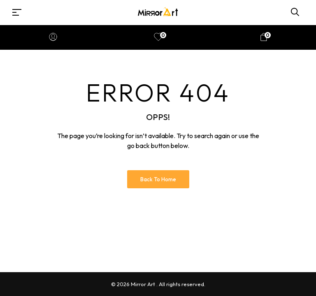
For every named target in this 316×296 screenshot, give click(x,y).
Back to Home (158, 179)
